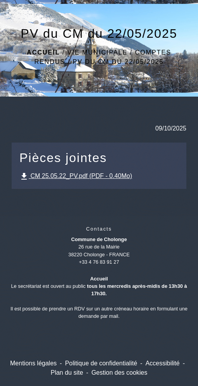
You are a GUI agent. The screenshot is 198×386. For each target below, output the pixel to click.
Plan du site (66, 372)
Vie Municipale (98, 52)
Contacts (99, 229)
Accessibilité (163, 363)
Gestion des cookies (119, 372)
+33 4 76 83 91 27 (99, 262)
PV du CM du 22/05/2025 (118, 61)
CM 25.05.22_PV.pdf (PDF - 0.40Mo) (75, 176)
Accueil (43, 52)
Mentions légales (33, 363)
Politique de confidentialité (101, 363)
